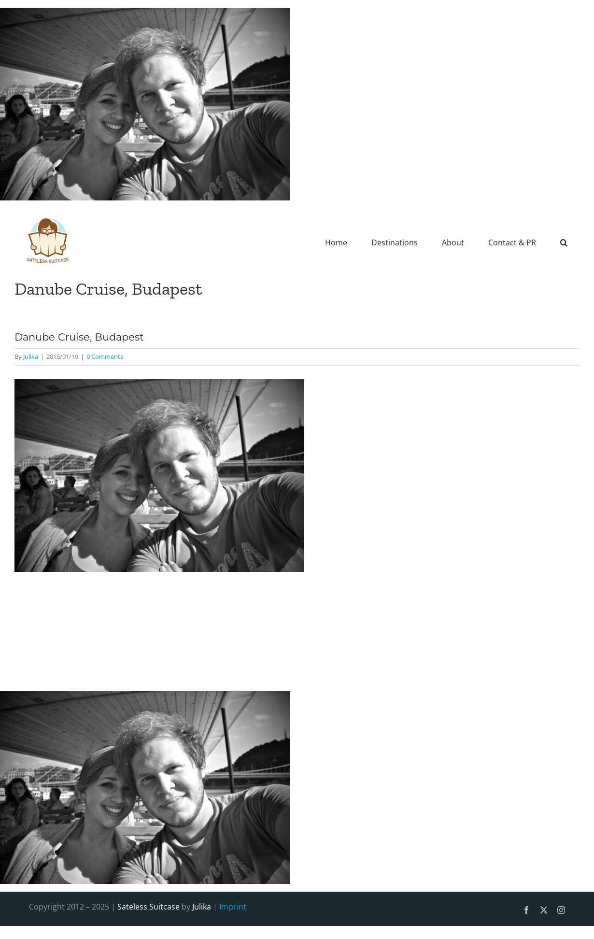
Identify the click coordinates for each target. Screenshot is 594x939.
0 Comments (104, 356)
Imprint (232, 906)
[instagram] (561, 910)
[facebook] (526, 910)
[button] (564, 242)
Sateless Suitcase (148, 906)
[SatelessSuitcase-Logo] (48, 212)
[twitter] (544, 910)
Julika (30, 356)
